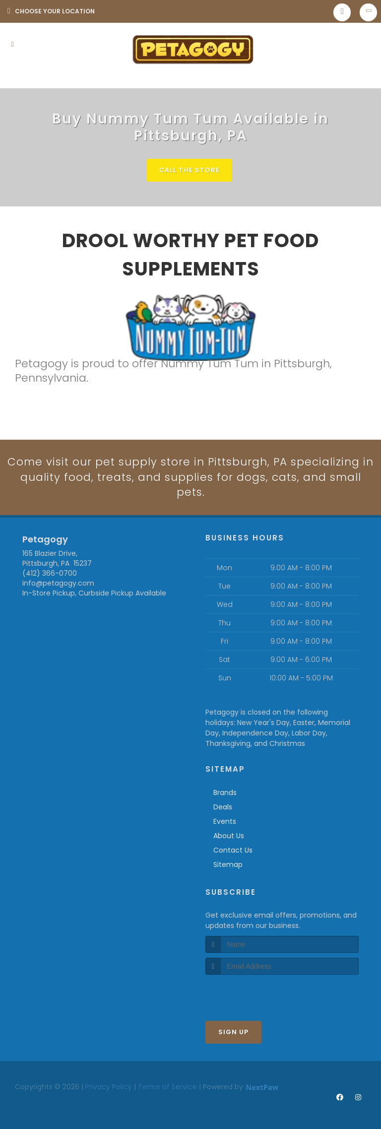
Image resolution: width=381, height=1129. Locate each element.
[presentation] (258, 993)
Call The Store (189, 170)
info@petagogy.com (58, 584)
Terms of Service (167, 1087)
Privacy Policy (108, 1087)
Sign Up (233, 1032)
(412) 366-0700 (49, 574)
